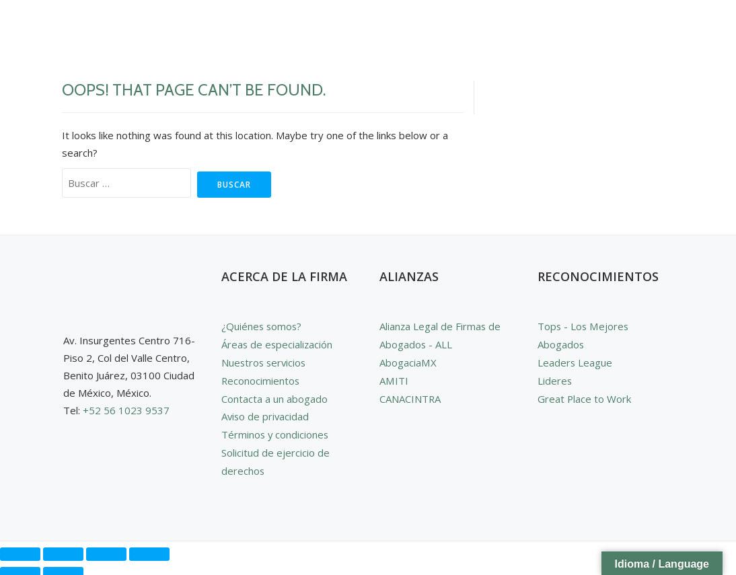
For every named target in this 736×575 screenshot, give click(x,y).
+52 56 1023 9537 (126, 410)
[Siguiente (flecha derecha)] (63, 568)
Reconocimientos (261, 378)
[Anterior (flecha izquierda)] (20, 568)
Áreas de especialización (277, 343)
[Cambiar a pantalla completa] (63, 548)
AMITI (393, 378)
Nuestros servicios (265, 361)
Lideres (555, 378)
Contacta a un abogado (274, 396)
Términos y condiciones (275, 431)
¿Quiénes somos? (262, 326)
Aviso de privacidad (266, 413)
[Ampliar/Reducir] (20, 548)
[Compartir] (106, 548)
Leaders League (575, 361)
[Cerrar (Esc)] (149, 548)
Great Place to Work (585, 396)
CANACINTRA (410, 396)
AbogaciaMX (407, 361)
